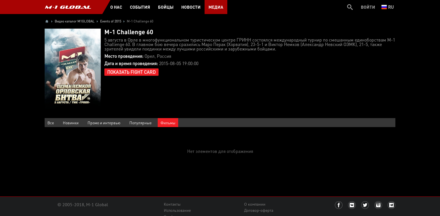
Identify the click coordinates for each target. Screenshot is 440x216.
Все (50, 122)
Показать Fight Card (131, 72)
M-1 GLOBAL (68, 7)
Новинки (71, 122)
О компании (254, 204)
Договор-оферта (258, 210)
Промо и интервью (104, 122)
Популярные (140, 122)
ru (387, 7)
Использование (177, 210)
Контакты (172, 204)
